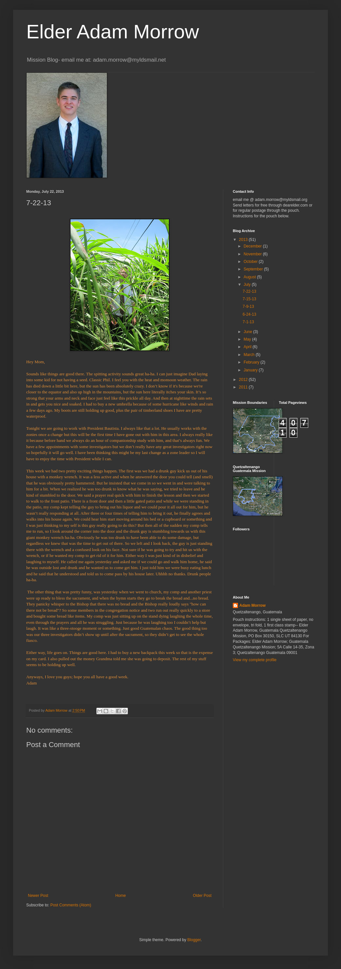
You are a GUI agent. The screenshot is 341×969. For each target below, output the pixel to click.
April (248, 347)
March (250, 354)
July (248, 284)
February (252, 362)
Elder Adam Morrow (112, 32)
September (254, 269)
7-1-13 (248, 322)
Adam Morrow (252, 605)
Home (120, 895)
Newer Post (38, 895)
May (248, 339)
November (253, 254)
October (251, 261)
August (250, 277)
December (253, 246)
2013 (244, 239)
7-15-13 (249, 299)
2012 (244, 379)
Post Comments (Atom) (70, 905)
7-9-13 (248, 306)
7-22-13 (249, 291)
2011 (244, 387)
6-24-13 (249, 314)
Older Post (202, 895)
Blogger (194, 940)
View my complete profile (254, 660)
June (248, 331)
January (251, 370)
